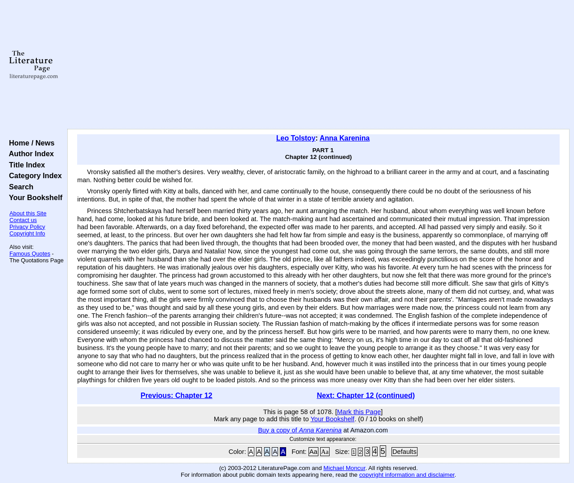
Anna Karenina (345, 138)
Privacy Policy (27, 226)
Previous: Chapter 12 (176, 395)
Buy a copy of (299, 430)
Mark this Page (359, 411)
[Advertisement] (319, 65)
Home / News (30, 143)
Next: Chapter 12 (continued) (366, 395)
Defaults (404, 451)
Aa (313, 451)
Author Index (29, 154)
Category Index (33, 175)
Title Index (25, 165)
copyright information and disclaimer (407, 474)
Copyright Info (27, 233)
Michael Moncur (344, 468)
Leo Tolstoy (296, 138)
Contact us (23, 220)
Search (19, 187)
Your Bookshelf (33, 197)
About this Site (28, 213)
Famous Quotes (29, 253)
